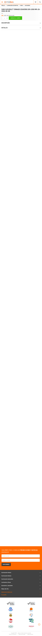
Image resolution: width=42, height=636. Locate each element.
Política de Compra (30, 634)
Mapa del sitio (5, 589)
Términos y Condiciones (12, 634)
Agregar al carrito (15, 18)
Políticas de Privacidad (21, 634)
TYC (2, 13)
